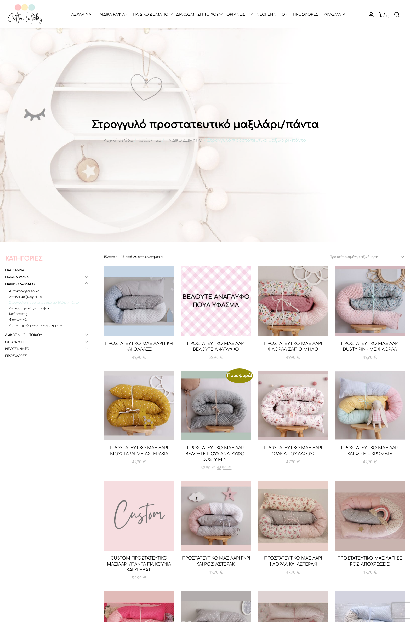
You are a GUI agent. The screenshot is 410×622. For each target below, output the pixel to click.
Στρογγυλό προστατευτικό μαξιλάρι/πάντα (44, 302)
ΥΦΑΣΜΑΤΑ (334, 14)
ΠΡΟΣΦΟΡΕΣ (305, 14)
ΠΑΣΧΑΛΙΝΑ (79, 14)
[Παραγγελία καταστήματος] (366, 257)
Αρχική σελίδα (118, 140)
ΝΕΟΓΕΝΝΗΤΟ (270, 14)
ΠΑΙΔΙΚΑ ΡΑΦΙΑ (110, 14)
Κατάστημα (149, 140)
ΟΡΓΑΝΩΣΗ (237, 14)
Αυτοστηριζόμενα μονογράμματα (36, 325)
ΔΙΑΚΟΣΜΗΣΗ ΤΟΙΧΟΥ (197, 14)
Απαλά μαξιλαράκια (25, 297)
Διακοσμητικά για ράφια (29, 308)
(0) (387, 16)
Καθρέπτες (18, 314)
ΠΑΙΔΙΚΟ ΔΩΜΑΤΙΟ (150, 14)
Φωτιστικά (18, 319)
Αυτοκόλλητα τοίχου (25, 291)
